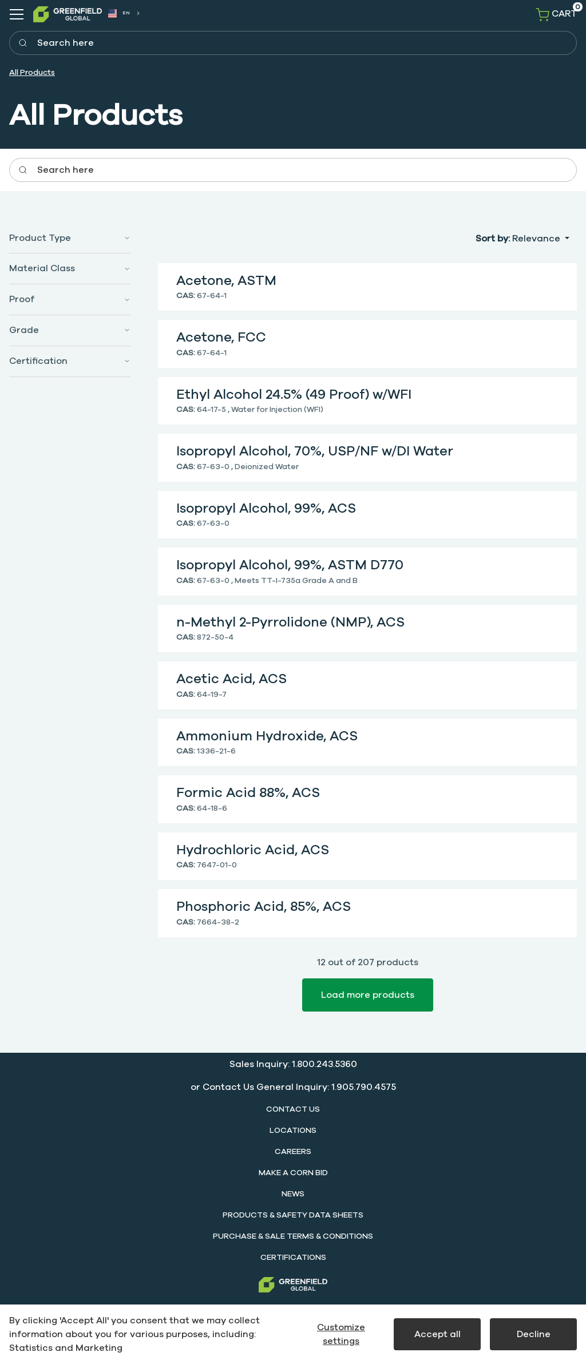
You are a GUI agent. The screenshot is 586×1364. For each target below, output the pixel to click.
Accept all (437, 1334)
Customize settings (341, 1334)
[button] (69, 238)
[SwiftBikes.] (67, 14)
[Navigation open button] (17, 14)
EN (119, 13)
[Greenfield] (293, 1284)
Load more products (367, 995)
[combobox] (123, 13)
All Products (32, 72)
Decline (534, 1334)
